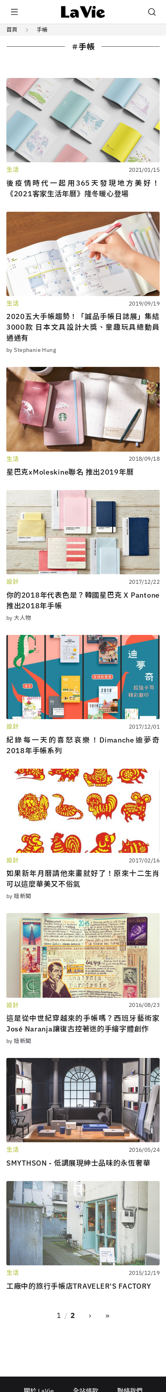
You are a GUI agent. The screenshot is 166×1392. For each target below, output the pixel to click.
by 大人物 (18, 617)
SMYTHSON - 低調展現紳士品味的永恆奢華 (78, 1163)
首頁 (11, 29)
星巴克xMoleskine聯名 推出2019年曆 (70, 472)
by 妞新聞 (18, 896)
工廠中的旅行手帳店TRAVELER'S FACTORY (78, 1286)
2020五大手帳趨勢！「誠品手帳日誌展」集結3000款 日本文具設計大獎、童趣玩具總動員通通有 (83, 327)
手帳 (42, 29)
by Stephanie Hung (31, 349)
